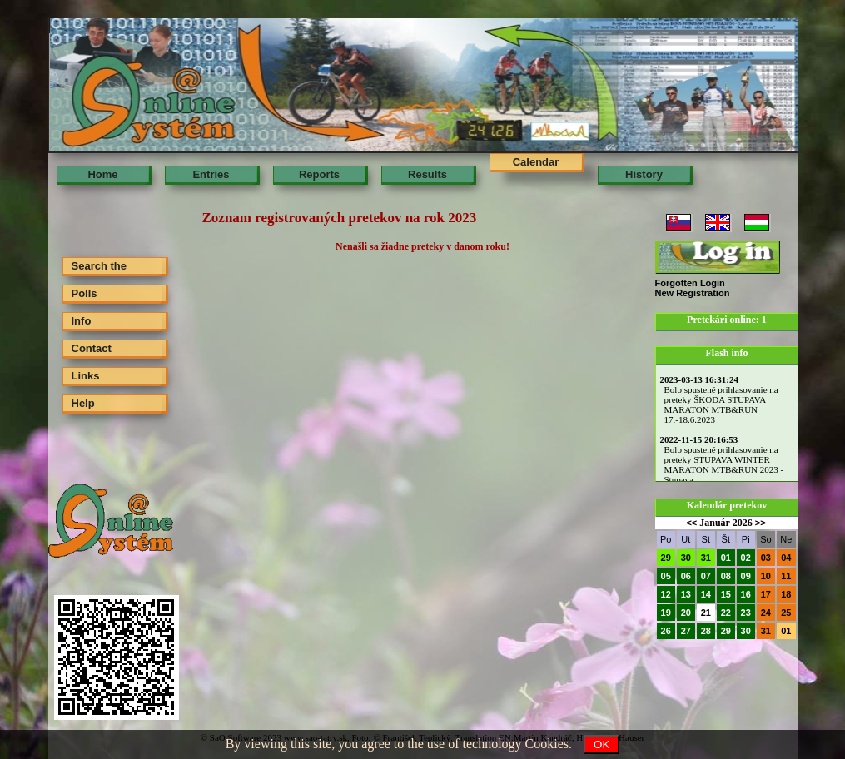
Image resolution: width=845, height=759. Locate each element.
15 (726, 594)
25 (786, 613)
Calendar (536, 162)
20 (686, 613)
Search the (99, 266)
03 (766, 558)
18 (786, 594)
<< (691, 523)
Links (86, 376)
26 (666, 631)
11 (786, 576)
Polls (84, 293)
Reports (319, 174)
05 (666, 576)
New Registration (692, 293)
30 (686, 558)
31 (706, 558)
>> (760, 523)
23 (746, 613)
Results (427, 174)
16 (746, 594)
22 (726, 613)
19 (666, 613)
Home (102, 174)
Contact (92, 348)
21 (706, 613)
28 (706, 631)
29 (666, 558)
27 (686, 631)
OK (601, 744)
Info (82, 321)
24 (766, 613)
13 (686, 594)
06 (686, 576)
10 (766, 576)
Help (83, 403)
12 (666, 594)
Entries (210, 174)
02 (746, 558)
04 (786, 558)
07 (706, 576)
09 (746, 576)
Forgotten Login (690, 283)
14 (706, 594)
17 (766, 594)
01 (726, 558)
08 (726, 576)
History (644, 174)
